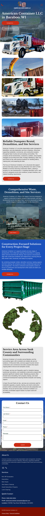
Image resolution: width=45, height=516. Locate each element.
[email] (3, 467)
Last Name (6, 414)
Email (4, 420)
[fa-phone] (2, 6)
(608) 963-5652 (11, 498)
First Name (6, 407)
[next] (41, 222)
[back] (3, 222)
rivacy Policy (5, 513)
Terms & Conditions (15, 513)
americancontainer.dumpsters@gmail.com (18, 500)
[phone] (6, 467)
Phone (5, 427)
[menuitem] (22, 476)
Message (5, 433)
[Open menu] (42, 5)
